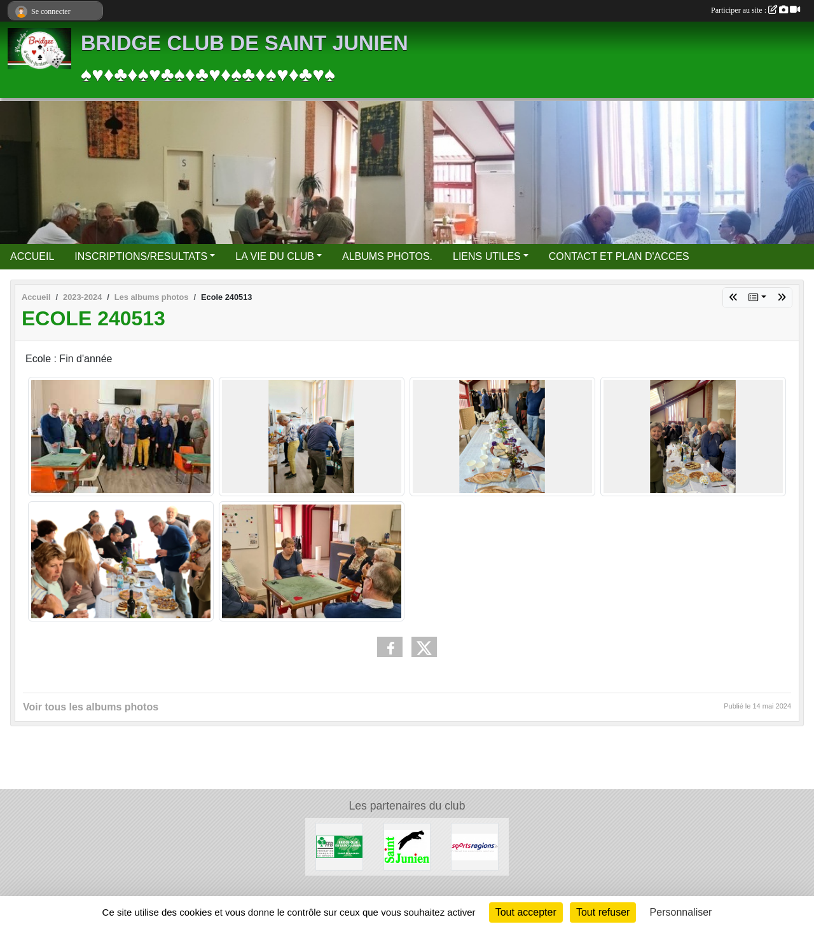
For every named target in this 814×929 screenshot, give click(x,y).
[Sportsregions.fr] (475, 846)
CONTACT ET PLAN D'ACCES (619, 256)
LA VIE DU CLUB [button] (274, 256)
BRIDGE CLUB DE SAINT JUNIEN (244, 43)
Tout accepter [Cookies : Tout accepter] (525, 912)
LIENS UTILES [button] (487, 256)
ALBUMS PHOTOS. (387, 256)
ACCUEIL (32, 256)
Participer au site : (755, 10)
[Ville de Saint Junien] (407, 846)
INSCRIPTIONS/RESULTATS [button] (140, 256)
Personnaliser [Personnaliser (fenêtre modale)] (681, 912)
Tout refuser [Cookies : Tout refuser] (603, 912)
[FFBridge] (339, 846)
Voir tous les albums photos (90, 707)
